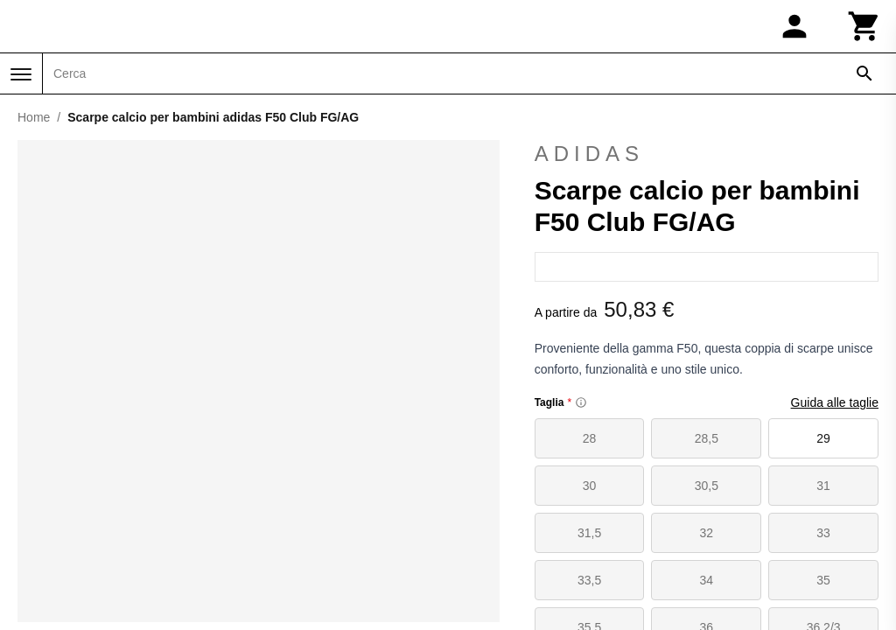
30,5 (706, 486)
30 (590, 486)
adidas (706, 154)
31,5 (589, 533)
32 (707, 533)
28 (590, 438)
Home (34, 117)
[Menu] (21, 74)
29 (823, 438)
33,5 (589, 580)
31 (823, 486)
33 (823, 533)
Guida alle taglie (834, 403)
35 (823, 580)
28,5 (706, 438)
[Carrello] (864, 26)
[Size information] (581, 402)
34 (707, 580)
